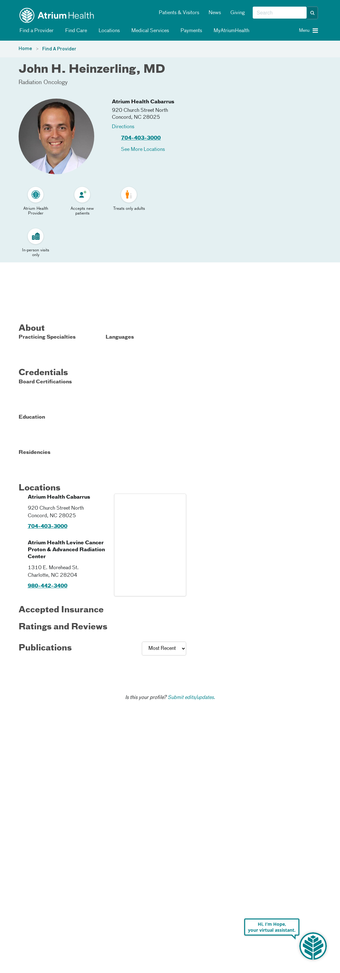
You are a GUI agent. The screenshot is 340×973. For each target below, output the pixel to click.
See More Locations (143, 149)
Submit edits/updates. (191, 697)
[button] (312, 13)
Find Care (75, 30)
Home (25, 49)
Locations (108, 30)
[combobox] (280, 13)
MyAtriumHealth (230, 30)
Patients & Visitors (179, 12)
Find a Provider (35, 30)
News (215, 12)
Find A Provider (59, 49)
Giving (237, 12)
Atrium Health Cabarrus (143, 102)
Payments (190, 30)
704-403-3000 (141, 138)
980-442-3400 (47, 586)
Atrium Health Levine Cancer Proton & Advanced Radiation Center (66, 550)
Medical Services (149, 30)
